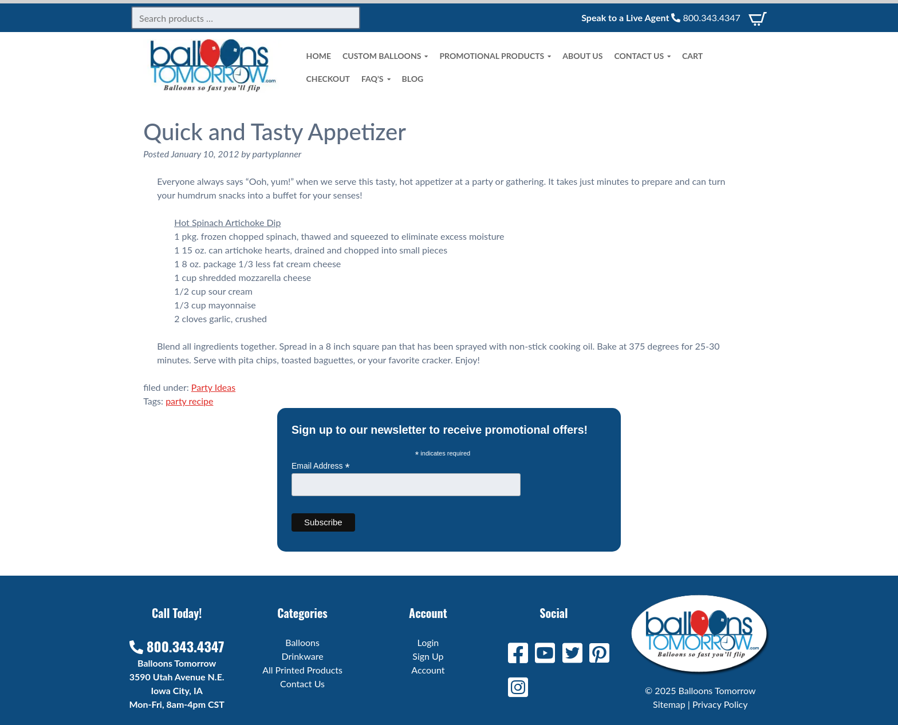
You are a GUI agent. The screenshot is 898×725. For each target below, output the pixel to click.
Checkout (328, 79)
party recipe (189, 400)
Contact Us (642, 56)
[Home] (213, 89)
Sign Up (427, 656)
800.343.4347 (705, 17)
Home (318, 56)
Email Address (321, 466)
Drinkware (303, 656)
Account (427, 669)
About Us (582, 56)
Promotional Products (495, 56)
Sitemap (669, 704)
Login (428, 642)
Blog (413, 79)
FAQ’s (376, 79)
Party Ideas (213, 387)
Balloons (302, 642)
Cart (692, 56)
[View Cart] (758, 17)
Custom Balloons (385, 56)
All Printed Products (302, 669)
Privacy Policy (720, 704)
